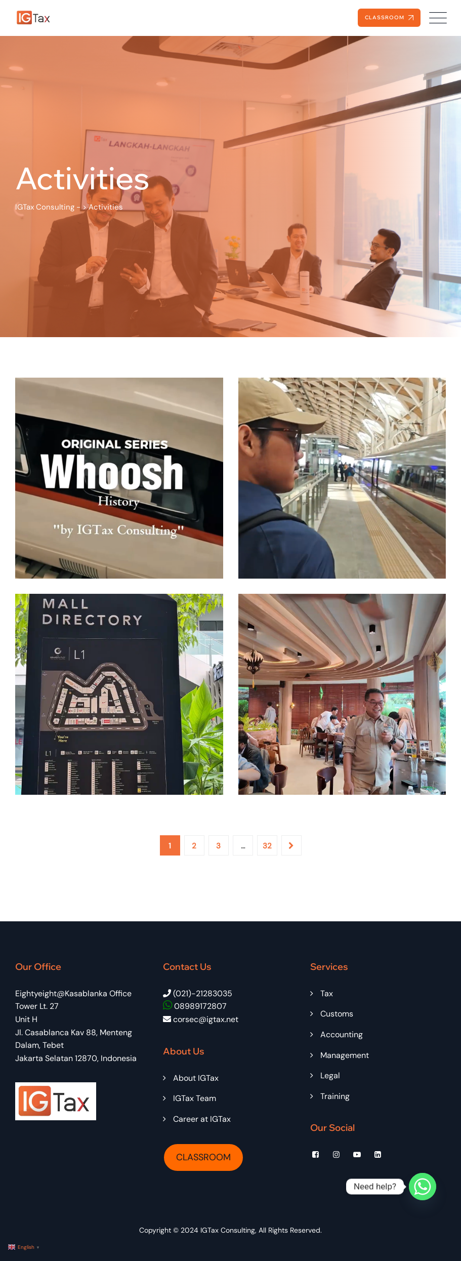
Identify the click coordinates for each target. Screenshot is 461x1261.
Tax (326, 993)
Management (344, 1055)
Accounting (341, 1034)
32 (267, 846)
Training (335, 1096)
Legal (330, 1075)
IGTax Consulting (227, 1230)
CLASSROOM (203, 1157)
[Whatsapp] (422, 1186)
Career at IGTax (202, 1119)
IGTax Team (194, 1098)
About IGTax (196, 1078)
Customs (336, 1013)
